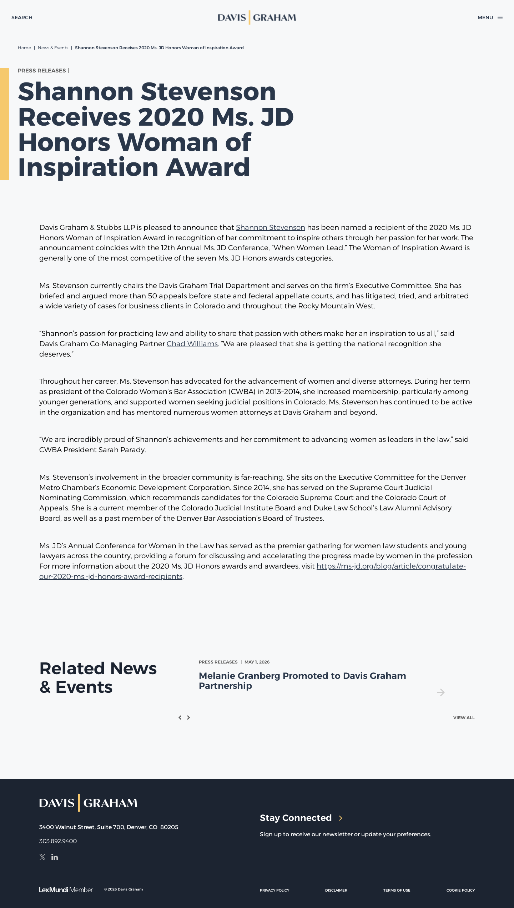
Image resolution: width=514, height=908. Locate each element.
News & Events (53, 47)
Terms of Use (396, 890)
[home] (257, 17)
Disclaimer (336, 890)
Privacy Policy (274, 890)
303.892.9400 (58, 841)
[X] (42, 858)
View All (464, 717)
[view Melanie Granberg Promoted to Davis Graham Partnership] (323, 677)
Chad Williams (192, 343)
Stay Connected (301, 817)
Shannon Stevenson (270, 227)
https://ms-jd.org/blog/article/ (367, 566)
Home (24, 47)
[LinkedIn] (54, 858)
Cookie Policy (461, 890)
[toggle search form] (22, 17)
